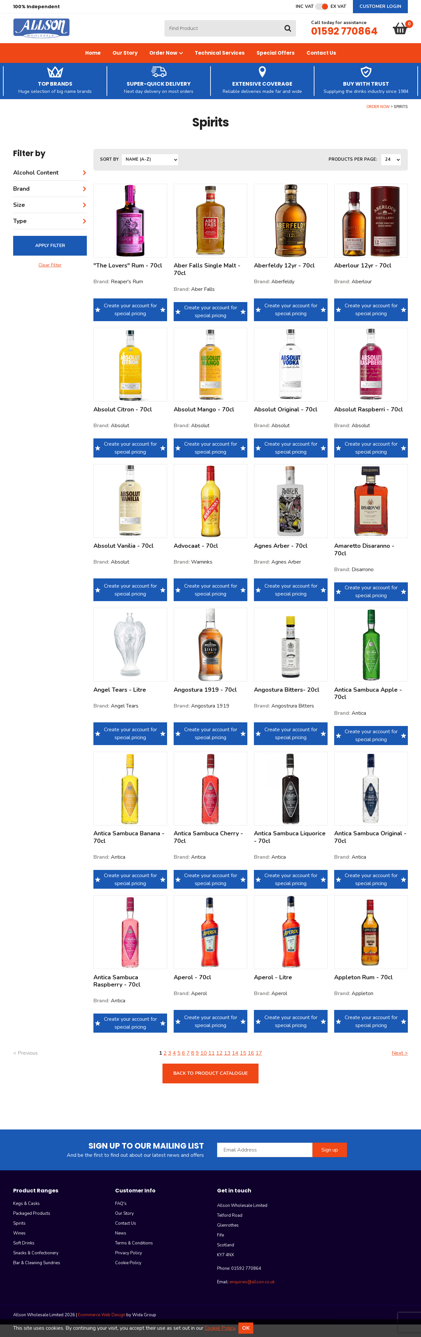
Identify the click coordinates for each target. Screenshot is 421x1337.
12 (219, 1065)
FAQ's (121, 1216)
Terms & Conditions (134, 1256)
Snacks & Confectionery (36, 1265)
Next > (400, 1065)
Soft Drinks (24, 1256)
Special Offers (276, 65)
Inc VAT (305, 7)
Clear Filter (50, 277)
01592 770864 (344, 37)
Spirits (19, 1236)
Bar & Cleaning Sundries (36, 1275)
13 (227, 1065)
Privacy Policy (128, 1265)
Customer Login (380, 6)
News (120, 1246)
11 (211, 1065)
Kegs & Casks (26, 1216)
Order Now (166, 65)
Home (93, 65)
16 (251, 1065)
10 (203, 1065)
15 (243, 1065)
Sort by (109, 172)
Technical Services (220, 65)
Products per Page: (353, 172)
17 (259, 1065)
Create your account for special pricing (130, 322)
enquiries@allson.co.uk (252, 1294)
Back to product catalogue (210, 1086)
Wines (19, 1246)
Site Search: (164, 26)
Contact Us (321, 65)
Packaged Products (31, 1226)
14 (235, 1065)
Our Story (124, 65)
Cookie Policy (128, 1275)
